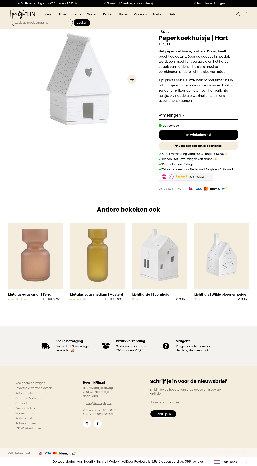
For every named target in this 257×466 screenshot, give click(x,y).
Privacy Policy (25, 408)
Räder (164, 32)
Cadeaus (140, 14)
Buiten (123, 14)
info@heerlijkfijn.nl (99, 403)
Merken (158, 14)
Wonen (92, 14)
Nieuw (49, 14)
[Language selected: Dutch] (230, 462)
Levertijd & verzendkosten (33, 388)
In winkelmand (198, 134)
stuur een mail (199, 350)
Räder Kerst (23, 418)
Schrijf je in (163, 414)
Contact (21, 403)
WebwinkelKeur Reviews (128, 461)
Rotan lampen (25, 423)
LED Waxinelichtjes (28, 428)
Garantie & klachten (29, 398)
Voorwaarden (25, 413)
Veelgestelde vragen (30, 383)
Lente (77, 14)
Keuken (108, 14)
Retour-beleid (25, 393)
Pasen (63, 14)
